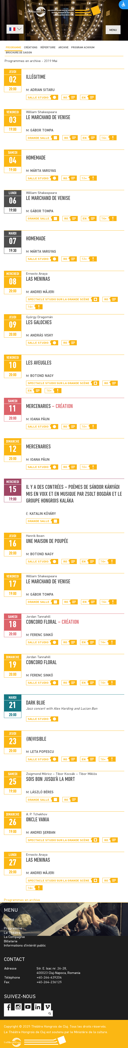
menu (113, 30)
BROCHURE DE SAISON (19, 53)
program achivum (82, 47)
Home (9, 920)
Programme (13, 47)
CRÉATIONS (30, 47)
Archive (63, 47)
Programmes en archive (22, 900)
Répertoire (47, 47)
